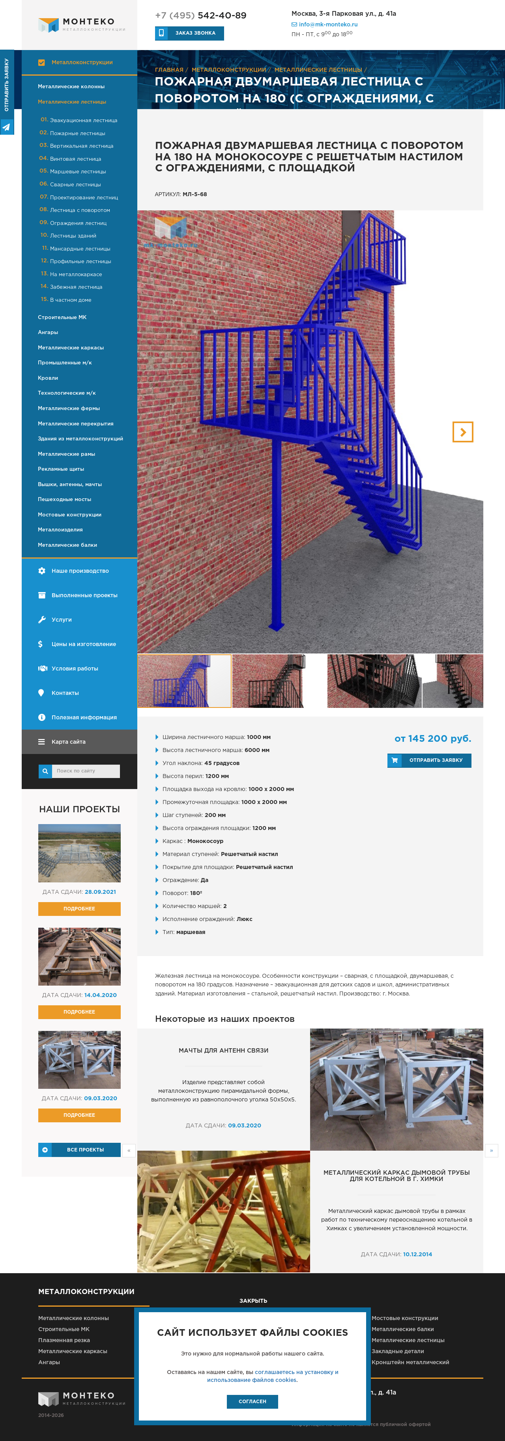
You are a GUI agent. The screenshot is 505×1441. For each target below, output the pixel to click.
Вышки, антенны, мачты (70, 485)
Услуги (55, 620)
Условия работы (68, 668)
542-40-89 (201, 16)
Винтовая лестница (75, 159)
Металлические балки (67, 545)
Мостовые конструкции (69, 515)
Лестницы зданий (73, 236)
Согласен (252, 1402)
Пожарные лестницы (77, 134)
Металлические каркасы (71, 348)
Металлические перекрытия (76, 424)
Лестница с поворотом (80, 210)
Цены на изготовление (77, 644)
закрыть (252, 1301)
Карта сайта (62, 742)
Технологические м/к (67, 393)
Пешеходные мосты (64, 500)
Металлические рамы (66, 454)
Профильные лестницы (80, 262)
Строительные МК (62, 318)
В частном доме (71, 300)
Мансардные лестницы (80, 249)
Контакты (58, 693)
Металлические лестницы (72, 102)
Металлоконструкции (75, 63)
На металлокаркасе (76, 275)
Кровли (48, 378)
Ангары (48, 333)
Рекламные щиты (61, 469)
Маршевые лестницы (78, 172)
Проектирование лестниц (84, 198)
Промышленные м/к (65, 363)
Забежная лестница (76, 287)
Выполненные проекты (78, 595)
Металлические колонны (71, 87)
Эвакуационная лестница (84, 121)
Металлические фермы (69, 409)
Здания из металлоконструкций (80, 439)
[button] (463, 432)
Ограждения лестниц (78, 223)
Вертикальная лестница (82, 146)
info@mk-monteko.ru (325, 24)
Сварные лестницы (75, 185)
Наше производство (73, 571)
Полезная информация (77, 717)
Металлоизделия (60, 530)
